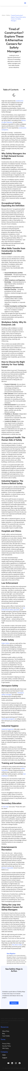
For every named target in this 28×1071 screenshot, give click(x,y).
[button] (25, 3)
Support (4, 1058)
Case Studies (6, 1036)
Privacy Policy (6, 1043)
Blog (3, 1033)
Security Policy (6, 1046)
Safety (8, 15)
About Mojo (5, 1031)
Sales (4, 1055)
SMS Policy (5, 1048)
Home (3, 15)
